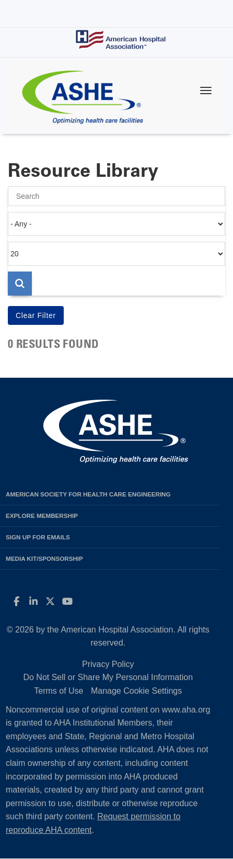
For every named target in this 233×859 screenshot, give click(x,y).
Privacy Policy (108, 664)
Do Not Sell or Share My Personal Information (108, 677)
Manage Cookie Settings (136, 690)
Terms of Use (58, 690)
